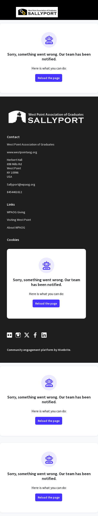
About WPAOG (16, 227)
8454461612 (14, 192)
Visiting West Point (19, 220)
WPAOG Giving (16, 212)
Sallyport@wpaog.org (21, 184)
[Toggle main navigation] (6, 12)
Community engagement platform (30, 350)
